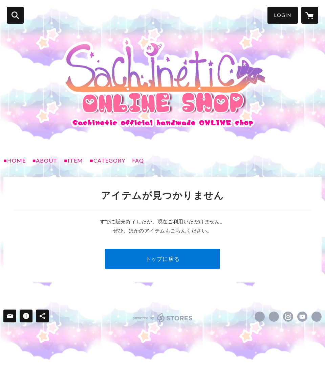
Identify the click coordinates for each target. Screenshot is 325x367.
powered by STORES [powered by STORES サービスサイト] (163, 317)
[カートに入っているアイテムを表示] (309, 15)
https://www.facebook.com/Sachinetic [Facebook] (260, 317)
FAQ (138, 160)
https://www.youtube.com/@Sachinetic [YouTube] (302, 317)
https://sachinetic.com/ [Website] (316, 317)
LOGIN (282, 15)
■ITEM (73, 160)
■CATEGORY (107, 160)
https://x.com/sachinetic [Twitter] (274, 317)
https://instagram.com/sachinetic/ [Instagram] (288, 317)
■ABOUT (45, 160)
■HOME (14, 160)
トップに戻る (163, 258)
